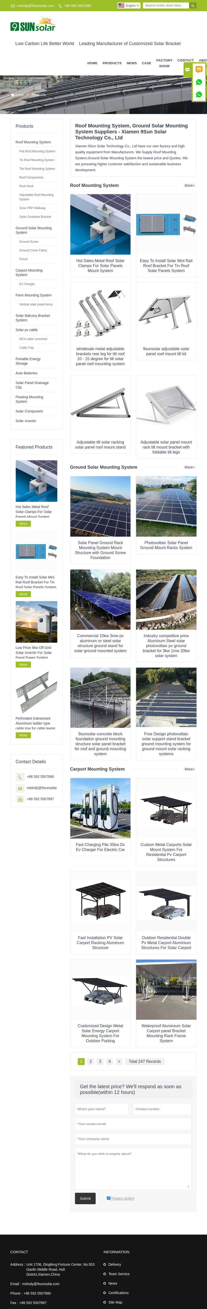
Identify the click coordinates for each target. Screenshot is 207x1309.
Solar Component (29, 411)
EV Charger (27, 284)
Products (112, 63)
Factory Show (164, 63)
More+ (190, 185)
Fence (23, 259)
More (23, 524)
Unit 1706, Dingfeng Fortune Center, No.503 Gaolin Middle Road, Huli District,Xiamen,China (60, 1270)
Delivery (114, 1265)
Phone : (16, 1294)
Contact (19, 1252)
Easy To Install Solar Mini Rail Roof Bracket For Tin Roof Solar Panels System (36, 582)
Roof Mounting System (33, 142)
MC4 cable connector (33, 339)
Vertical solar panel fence (36, 304)
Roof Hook (26, 186)
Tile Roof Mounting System (37, 169)
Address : (17, 1265)
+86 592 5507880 (77, 6)
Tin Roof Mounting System (37, 160)
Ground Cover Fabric (33, 250)
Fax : (14, 1303)
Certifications (118, 1293)
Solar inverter (26, 421)
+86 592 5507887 (40, 799)
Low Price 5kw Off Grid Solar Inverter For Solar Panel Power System (34, 653)
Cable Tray (26, 347)
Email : (15, 1284)
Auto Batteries (27, 373)
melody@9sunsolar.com (35, 6)
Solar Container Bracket (35, 217)
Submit (85, 1199)
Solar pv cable (27, 330)
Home (92, 63)
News (132, 63)
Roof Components (31, 177)
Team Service (119, 1274)
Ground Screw (29, 241)
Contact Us (185, 63)
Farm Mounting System (34, 295)
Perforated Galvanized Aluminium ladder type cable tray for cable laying (35, 723)
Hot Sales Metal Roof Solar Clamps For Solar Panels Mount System (34, 512)
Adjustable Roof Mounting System (36, 197)
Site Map (115, 1303)
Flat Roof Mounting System (37, 151)
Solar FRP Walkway (32, 208)
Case (146, 63)
